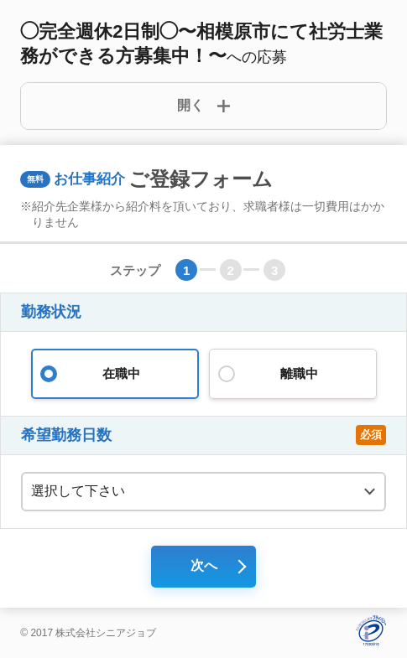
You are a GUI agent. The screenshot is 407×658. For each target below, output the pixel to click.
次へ (203, 565)
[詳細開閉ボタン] (203, 106)
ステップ (135, 270)
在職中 (115, 374)
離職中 (293, 374)
